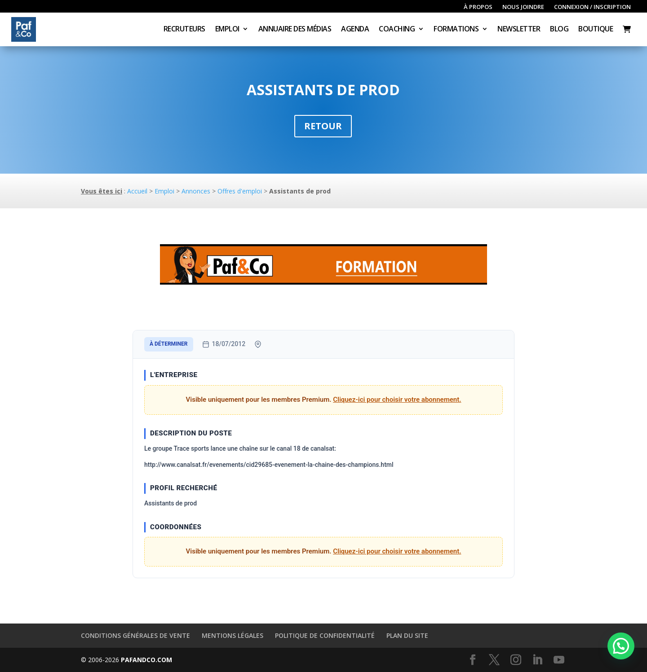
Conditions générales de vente (135, 635)
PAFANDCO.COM (146, 659)
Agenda (355, 30)
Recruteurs (184, 30)
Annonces (196, 191)
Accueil (137, 191)
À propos (478, 7)
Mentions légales (232, 635)
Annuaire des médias (295, 30)
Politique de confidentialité (325, 635)
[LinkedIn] (537, 660)
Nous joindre (523, 7)
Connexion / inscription (592, 7)
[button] (620, 645)
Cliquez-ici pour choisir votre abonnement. (397, 399)
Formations (456, 30)
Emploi (227, 30)
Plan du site (407, 635)
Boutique (595, 30)
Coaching (397, 30)
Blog (559, 30)
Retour (323, 126)
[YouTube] (559, 660)
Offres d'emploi (239, 191)
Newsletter (518, 30)
